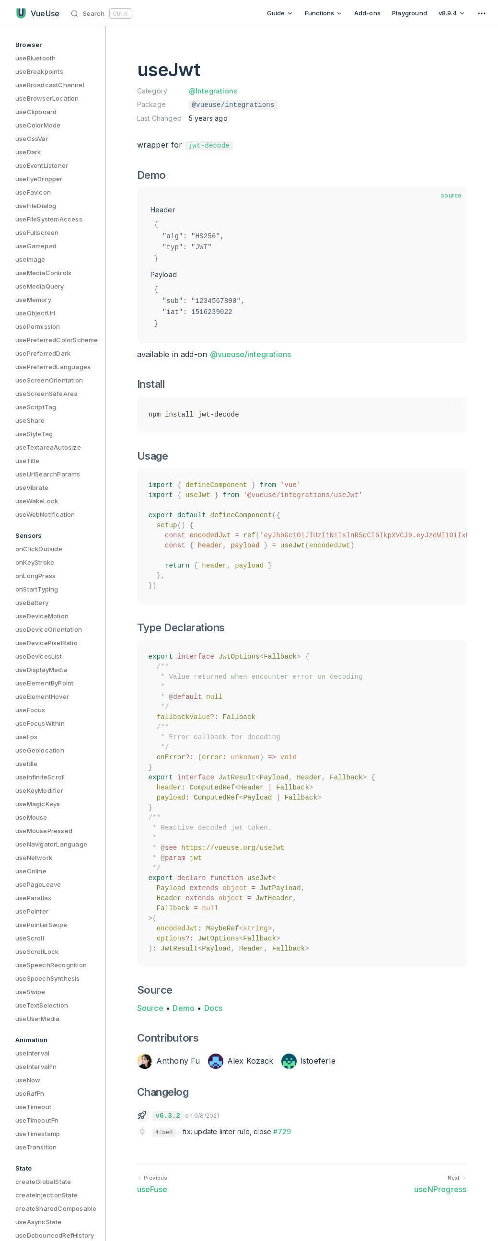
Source (150, 1008)
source (451, 195)
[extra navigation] (481, 13)
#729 (282, 1131)
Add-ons (367, 13)
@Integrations (213, 91)
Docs (213, 1008)
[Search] (103, 13)
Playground (409, 13)
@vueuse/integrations (250, 354)
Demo (184, 1008)
